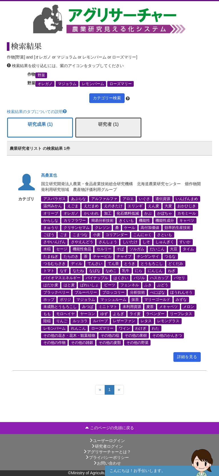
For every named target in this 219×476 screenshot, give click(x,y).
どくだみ (175, 263)
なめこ (111, 271)
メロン (188, 306)
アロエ (128, 199)
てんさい (95, 263)
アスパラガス (54, 199)
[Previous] (100, 390)
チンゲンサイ (148, 256)
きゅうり (50, 227)
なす (63, 271)
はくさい (120, 278)
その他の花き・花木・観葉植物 (69, 335)
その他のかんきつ (167, 335)
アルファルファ (104, 199)
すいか (184, 242)
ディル (76, 263)
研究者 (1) (108, 124)
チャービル (102, 256)
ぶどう (162, 285)
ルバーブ (100, 321)
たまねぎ (50, 256)
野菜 (41, 75)
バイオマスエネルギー (61, 278)
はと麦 (69, 285)
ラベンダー (155, 314)
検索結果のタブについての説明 (37, 111)
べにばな (157, 292)
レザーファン (124, 321)
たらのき (71, 256)
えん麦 (153, 206)
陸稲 (47, 321)
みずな (181, 299)
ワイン (124, 328)
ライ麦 (135, 314)
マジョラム (67, 84)
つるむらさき (54, 263)
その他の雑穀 (82, 342)
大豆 (173, 249)
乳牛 (125, 271)
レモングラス (168, 321)
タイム (188, 249)
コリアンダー (117, 235)
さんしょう (108, 242)
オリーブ (50, 213)
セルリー (104, 249)
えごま (72, 206)
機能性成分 (164, 220)
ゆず (104, 314)
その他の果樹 (136, 335)
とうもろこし (152, 263)
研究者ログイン (107, 446)
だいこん (157, 249)
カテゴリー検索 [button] (107, 98)
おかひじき (186, 206)
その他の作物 (54, 342)
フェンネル (129, 285)
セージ (61, 249)
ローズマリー (121, 84)
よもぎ (118, 314)
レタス (146, 321)
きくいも (126, 220)
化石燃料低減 (128, 213)
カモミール (186, 213)
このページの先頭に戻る (109, 427)
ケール (129, 227)
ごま (63, 235)
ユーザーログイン (107, 440)
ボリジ (65, 299)
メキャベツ (168, 306)
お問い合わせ (107, 463)
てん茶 (113, 263)
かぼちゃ (164, 213)
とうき (129, 263)
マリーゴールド (157, 299)
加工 (107, 213)
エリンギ (135, 206)
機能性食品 (82, 249)
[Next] (119, 390)
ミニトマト (108, 306)
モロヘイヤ (65, 314)
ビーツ (109, 285)
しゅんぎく (164, 242)
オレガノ (45, 84)
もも (47, 314)
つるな (170, 256)
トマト (48, 271)
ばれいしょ (89, 285)
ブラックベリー (56, 292)
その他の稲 (110, 335)
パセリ (179, 278)
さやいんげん (54, 242)
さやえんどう (82, 242)
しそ (146, 242)
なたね (78, 271)
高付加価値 (150, 227)
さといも (164, 235)
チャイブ (124, 256)
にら (138, 271)
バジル (139, 278)
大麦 (168, 206)
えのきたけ (113, 206)
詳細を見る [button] (187, 356)
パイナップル (97, 278)
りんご (61, 321)
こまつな (80, 235)
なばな (94, 271)
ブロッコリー (113, 292)
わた (155, 328)
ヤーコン (87, 314)
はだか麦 (50, 285)
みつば (87, 306)
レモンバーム (93, 84)
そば (120, 249)
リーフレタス (181, 314)
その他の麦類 (110, 342)
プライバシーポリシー (107, 457)
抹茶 (135, 299)
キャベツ (186, 220)
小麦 (96, 235)
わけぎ (140, 328)
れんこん (78, 328)
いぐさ (144, 199)
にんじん (155, 271)
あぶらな (78, 199)
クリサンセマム (77, 227)
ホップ (48, 299)
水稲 (47, 249)
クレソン (102, 227)
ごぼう (48, 235)
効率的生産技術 (177, 227)
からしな (50, 220)
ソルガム (136, 249)
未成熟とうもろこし (60, 306)
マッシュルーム (113, 299)
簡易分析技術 (102, 220)
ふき (148, 285)
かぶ (148, 213)
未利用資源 (132, 306)
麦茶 (150, 306)
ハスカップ (159, 278)
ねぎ (171, 271)
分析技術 (137, 292)
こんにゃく (142, 235)
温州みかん (52, 206)
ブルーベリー (86, 292)
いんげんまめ (187, 199)
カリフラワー (75, 220)
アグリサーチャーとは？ (107, 451)
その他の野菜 (137, 342)
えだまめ (91, 206)
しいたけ (130, 242)
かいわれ (91, 213)
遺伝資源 (162, 199)
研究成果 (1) (40, 124)
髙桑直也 (49, 175)
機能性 (144, 220)
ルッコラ (80, 321)
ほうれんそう (181, 292)
